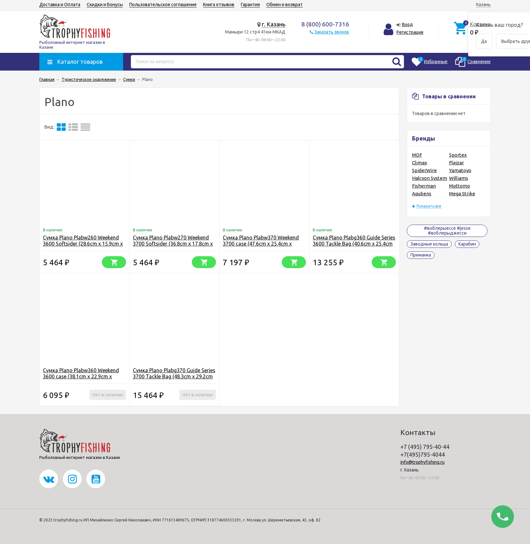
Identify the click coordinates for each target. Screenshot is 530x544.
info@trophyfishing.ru (422, 462)
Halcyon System (429, 178)
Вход (407, 24)
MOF (417, 155)
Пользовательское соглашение (163, 4)
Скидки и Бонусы (105, 4)
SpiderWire (424, 170)
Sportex (458, 155)
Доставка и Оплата (59, 4)
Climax (419, 162)
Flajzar (456, 162)
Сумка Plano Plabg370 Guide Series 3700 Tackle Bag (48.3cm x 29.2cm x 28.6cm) (174, 376)
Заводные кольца (429, 244)
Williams (458, 178)
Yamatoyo (460, 170)
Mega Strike (462, 193)
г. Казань (273, 24)
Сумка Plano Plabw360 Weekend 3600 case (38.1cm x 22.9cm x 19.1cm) (81, 376)
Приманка (420, 254)
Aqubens (421, 193)
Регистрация (410, 32)
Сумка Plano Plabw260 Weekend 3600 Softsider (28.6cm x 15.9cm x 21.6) (83, 244)
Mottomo (459, 186)
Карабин (467, 244)
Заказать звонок (331, 31)
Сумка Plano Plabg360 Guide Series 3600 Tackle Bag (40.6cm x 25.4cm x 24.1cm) (354, 244)
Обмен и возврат (284, 4)
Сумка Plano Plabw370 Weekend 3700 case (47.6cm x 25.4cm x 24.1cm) (261, 244)
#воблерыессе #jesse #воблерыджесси (447, 231)
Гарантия (250, 4)
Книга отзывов (218, 4)
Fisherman (424, 186)
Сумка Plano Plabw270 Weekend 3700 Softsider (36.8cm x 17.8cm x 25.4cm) (173, 244)
